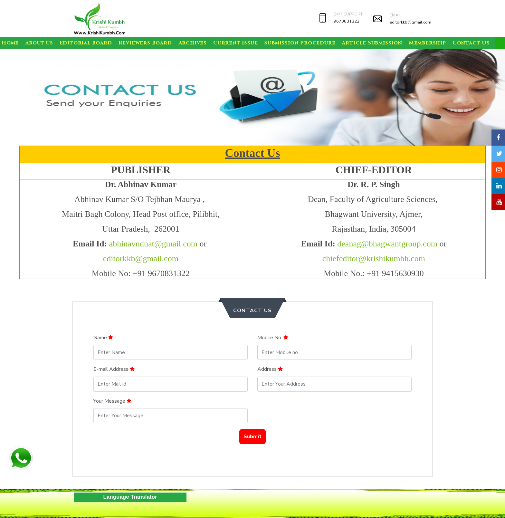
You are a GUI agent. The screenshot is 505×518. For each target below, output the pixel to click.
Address (270, 369)
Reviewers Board (145, 42)
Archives (192, 42)
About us (39, 42)
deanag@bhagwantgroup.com (387, 243)
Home (10, 42)
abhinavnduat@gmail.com (153, 243)
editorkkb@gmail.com (410, 22)
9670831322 (346, 21)
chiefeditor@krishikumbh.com (373, 258)
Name (103, 337)
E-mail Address (114, 369)
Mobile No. (272, 337)
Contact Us (471, 42)
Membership (427, 42)
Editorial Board (86, 42)
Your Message (112, 401)
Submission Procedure (299, 42)
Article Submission (372, 42)
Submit (252, 436)
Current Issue (235, 42)
